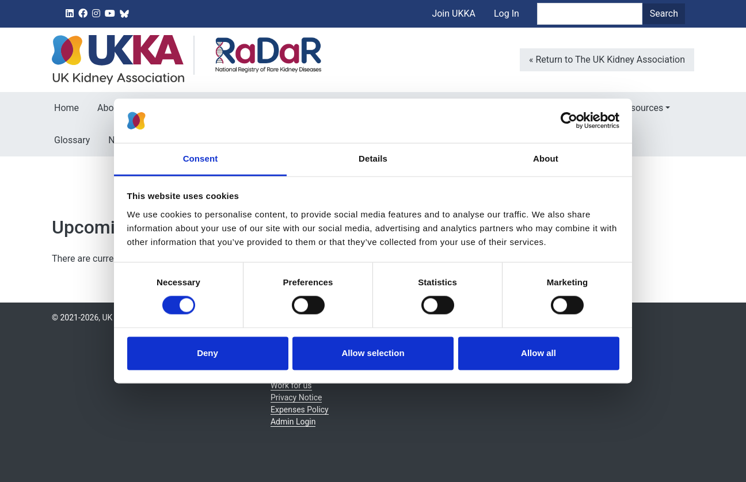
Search (664, 13)
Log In (506, 13)
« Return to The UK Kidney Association (607, 59)
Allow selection (372, 353)
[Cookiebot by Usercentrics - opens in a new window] (569, 120)
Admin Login (293, 421)
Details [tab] (373, 158)
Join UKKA (453, 13)
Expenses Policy (300, 409)
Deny (207, 353)
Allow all (538, 353)
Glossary (72, 140)
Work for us (291, 385)
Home (66, 107)
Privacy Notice (296, 397)
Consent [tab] (200, 158)
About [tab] (545, 158)
